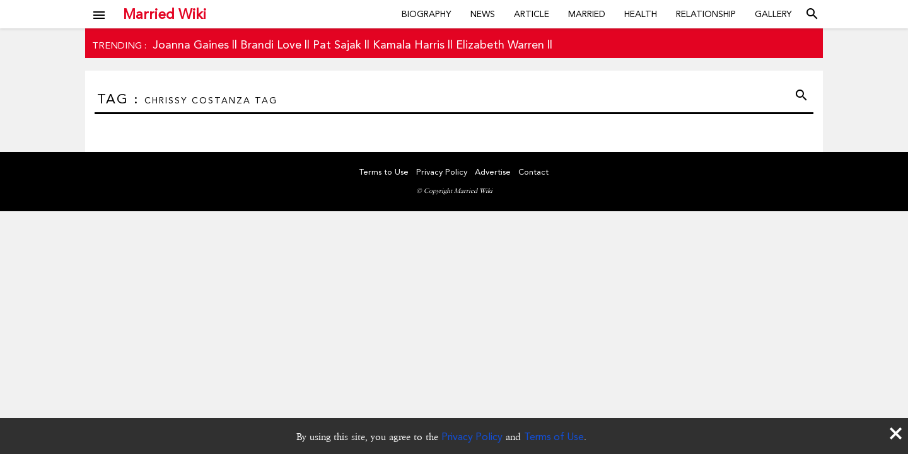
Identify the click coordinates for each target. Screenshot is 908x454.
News (482, 14)
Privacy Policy (472, 437)
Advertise (493, 172)
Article (531, 14)
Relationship (706, 14)
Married (586, 14)
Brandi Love (270, 44)
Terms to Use (384, 172)
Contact (533, 172)
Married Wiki (164, 14)
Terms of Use (554, 437)
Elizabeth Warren (500, 44)
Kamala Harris (409, 44)
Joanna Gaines (191, 44)
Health (640, 14)
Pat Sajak (337, 44)
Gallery (773, 14)
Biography (426, 14)
